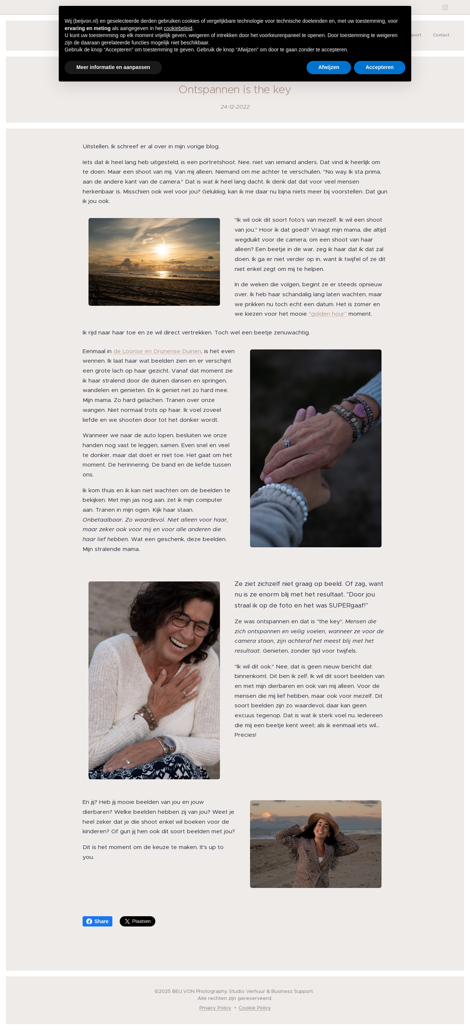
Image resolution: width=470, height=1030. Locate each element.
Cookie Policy (255, 1008)
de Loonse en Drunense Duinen (157, 350)
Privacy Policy (215, 1008)
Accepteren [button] (380, 67)
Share (97, 921)
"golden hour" (328, 313)
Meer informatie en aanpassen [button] (113, 67)
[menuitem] (426, 35)
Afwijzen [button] (328, 67)
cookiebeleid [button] (178, 28)
